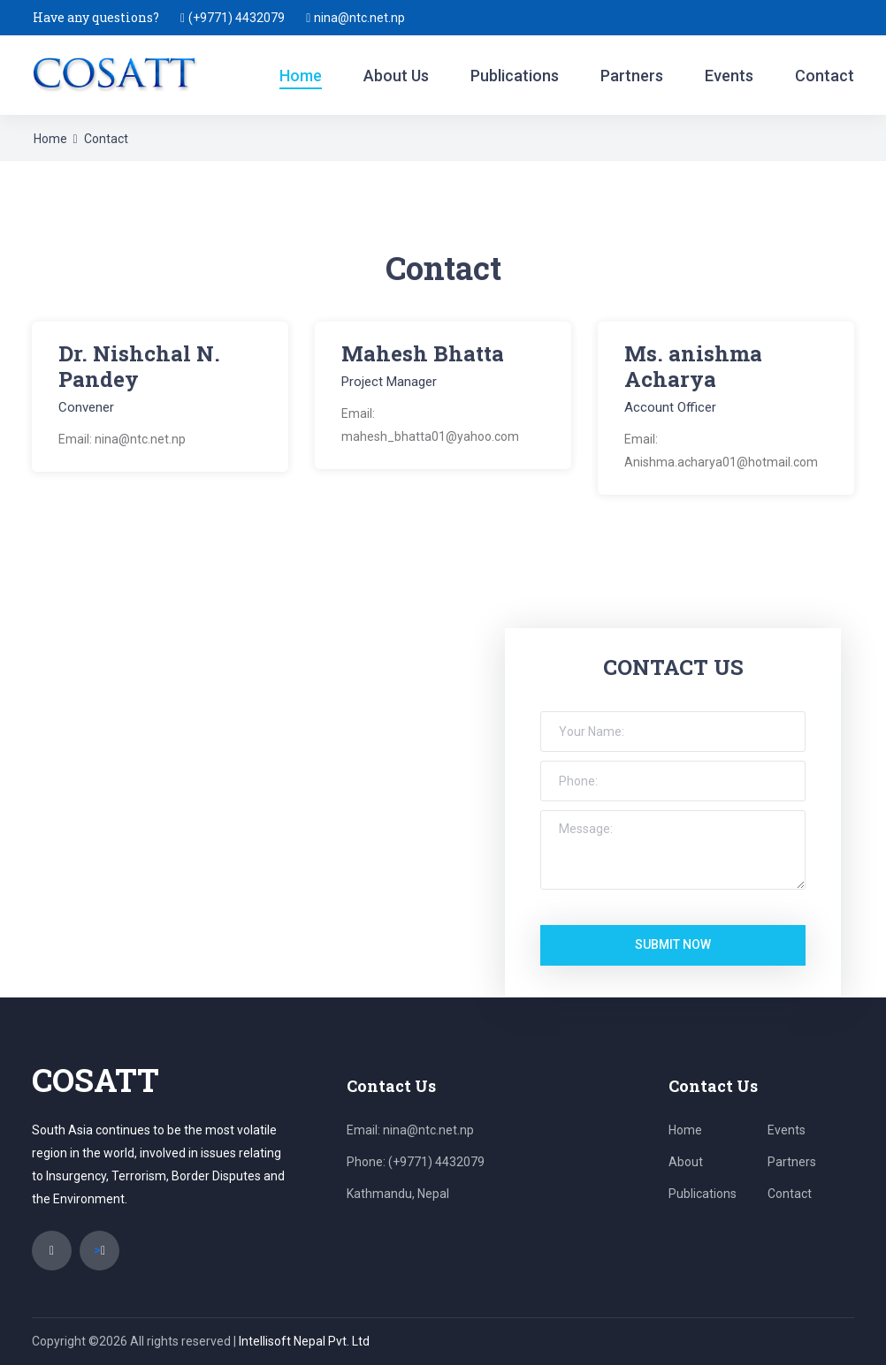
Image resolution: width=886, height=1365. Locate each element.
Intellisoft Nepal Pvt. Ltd (304, 1341)
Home (300, 75)
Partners (631, 75)
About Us (396, 75)
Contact (824, 75)
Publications (514, 75)
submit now (673, 944)
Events (729, 75)
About (685, 1162)
